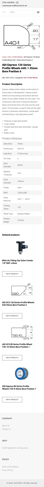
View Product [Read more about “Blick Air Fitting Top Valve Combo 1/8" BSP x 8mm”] (12, 274)
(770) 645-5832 (8, 2)
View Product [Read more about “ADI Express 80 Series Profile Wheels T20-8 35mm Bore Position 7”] (12, 399)
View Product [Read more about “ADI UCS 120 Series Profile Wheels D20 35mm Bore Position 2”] (12, 316)
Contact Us (6, 429)
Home (4, 57)
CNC (9, 57)
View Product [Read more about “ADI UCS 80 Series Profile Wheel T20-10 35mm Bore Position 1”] (12, 357)
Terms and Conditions (10, 466)
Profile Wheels (17, 57)
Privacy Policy (7, 470)
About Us (5, 425)
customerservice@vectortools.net (14, 5)
